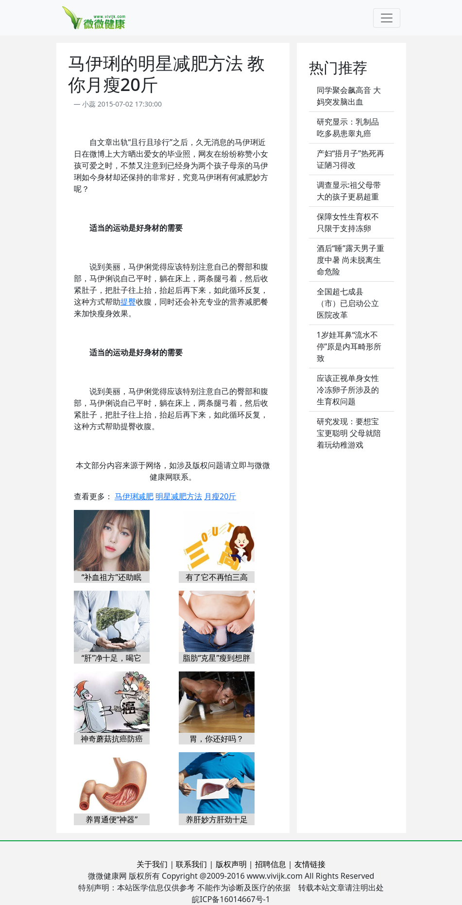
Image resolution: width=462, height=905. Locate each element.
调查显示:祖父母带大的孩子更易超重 (349, 191)
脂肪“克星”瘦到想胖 (217, 657)
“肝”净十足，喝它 (112, 657)
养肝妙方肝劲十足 (217, 819)
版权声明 (231, 864)
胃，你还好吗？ (216, 738)
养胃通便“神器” (112, 819)
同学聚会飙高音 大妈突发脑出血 (349, 96)
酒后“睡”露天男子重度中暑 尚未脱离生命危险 (351, 260)
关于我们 (152, 864)
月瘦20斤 (220, 496)
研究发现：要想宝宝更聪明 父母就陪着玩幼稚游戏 (349, 433)
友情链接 (309, 864)
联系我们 (191, 864)
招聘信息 (270, 864)
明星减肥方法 (178, 496)
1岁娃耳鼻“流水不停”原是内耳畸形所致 (349, 346)
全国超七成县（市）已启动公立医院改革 (348, 303)
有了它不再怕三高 (217, 577)
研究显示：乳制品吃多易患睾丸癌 (348, 127)
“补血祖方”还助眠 (112, 577)
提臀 (128, 301)
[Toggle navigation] (386, 18)
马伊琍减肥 (134, 496)
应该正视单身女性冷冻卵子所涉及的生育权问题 (348, 390)
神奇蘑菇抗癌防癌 (112, 738)
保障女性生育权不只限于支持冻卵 (348, 222)
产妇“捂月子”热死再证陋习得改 (351, 159)
